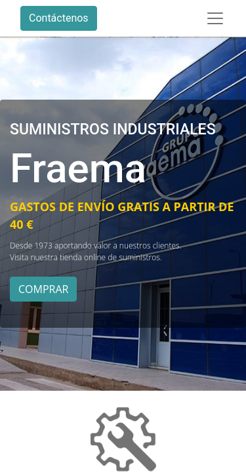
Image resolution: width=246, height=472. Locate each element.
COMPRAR (43, 289)
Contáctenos (59, 18)
